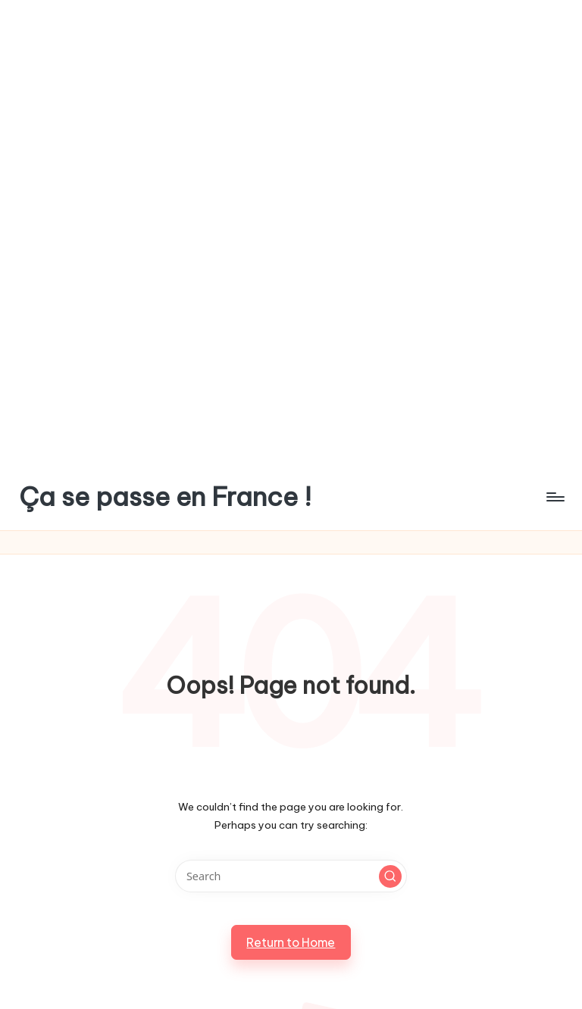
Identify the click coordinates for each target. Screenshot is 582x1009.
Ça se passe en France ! (165, 497)
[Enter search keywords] (290, 876)
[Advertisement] (291, 117)
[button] (390, 876)
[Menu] (554, 496)
